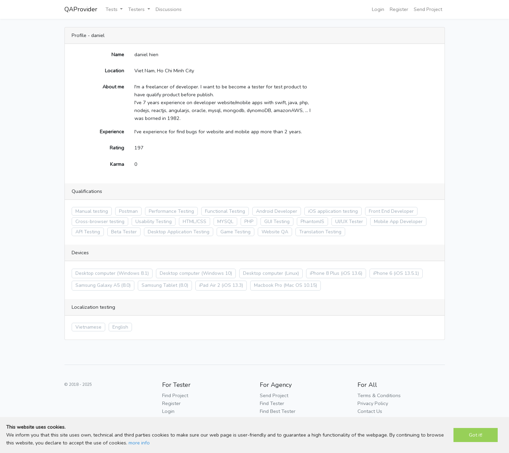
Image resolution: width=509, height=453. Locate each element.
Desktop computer (95, 273)
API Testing (87, 232)
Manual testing (91, 211)
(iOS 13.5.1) (406, 273)
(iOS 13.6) (351, 273)
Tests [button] (112, 9)
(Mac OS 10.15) (300, 285)
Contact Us (369, 411)
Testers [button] (137, 9)
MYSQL (225, 221)
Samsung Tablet (159, 285)
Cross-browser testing (99, 221)
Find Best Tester (277, 411)
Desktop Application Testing (178, 232)
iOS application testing (333, 211)
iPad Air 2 (209, 285)
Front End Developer (391, 211)
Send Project (428, 9)
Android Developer (276, 211)
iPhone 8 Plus (324, 273)
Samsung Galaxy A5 (97, 285)
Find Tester (272, 403)
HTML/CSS (194, 221)
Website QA (275, 232)
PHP (248, 221)
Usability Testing (153, 221)
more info (139, 442)
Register (399, 9)
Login (378, 9)
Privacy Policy (372, 403)
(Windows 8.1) (133, 273)
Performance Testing (171, 211)
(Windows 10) (216, 273)
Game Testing (235, 232)
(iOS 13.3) (232, 285)
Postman (128, 211)
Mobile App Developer (398, 221)
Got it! (475, 434)
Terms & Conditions (379, 395)
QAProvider (80, 9)
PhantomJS (312, 221)
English (120, 327)
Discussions (169, 9)
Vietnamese (88, 327)
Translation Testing (320, 232)
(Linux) (291, 273)
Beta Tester (124, 232)
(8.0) (126, 285)
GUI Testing (277, 221)
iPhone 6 (382, 273)
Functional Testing (225, 211)
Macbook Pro (268, 285)
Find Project (175, 395)
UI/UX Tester (349, 221)
